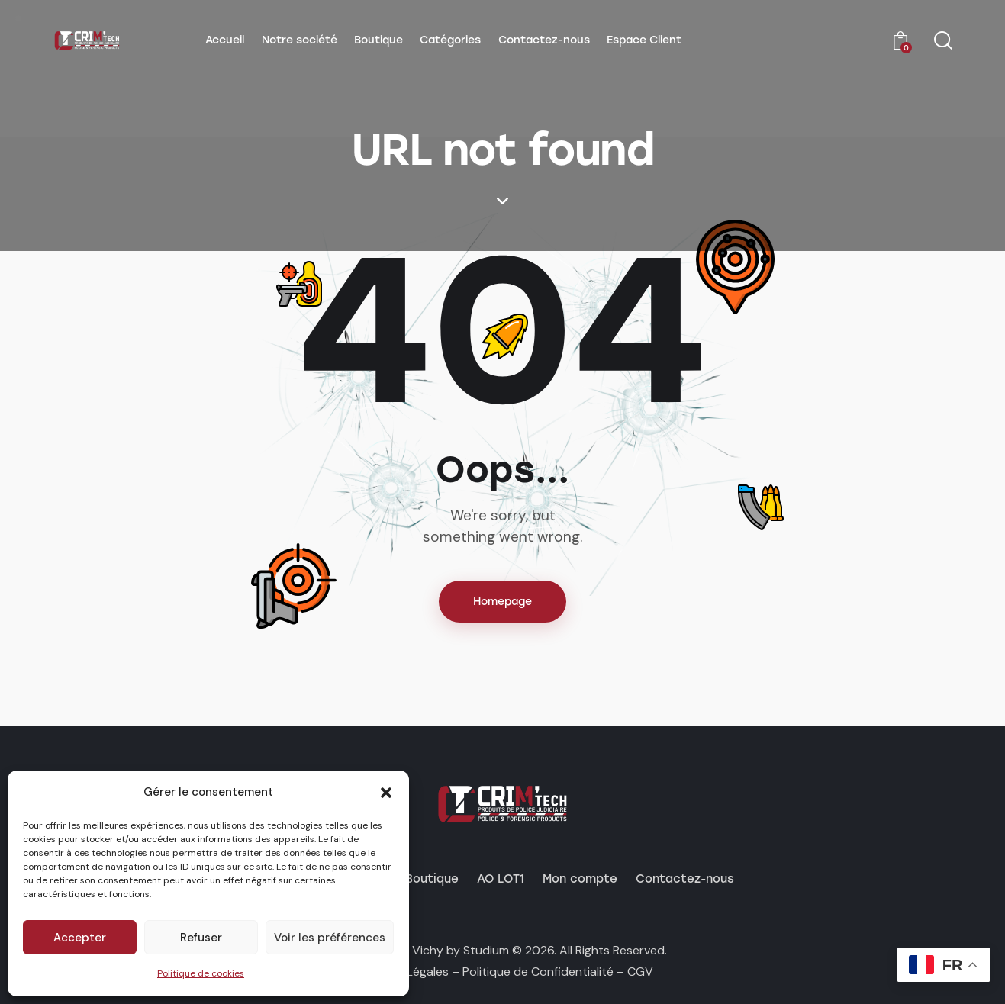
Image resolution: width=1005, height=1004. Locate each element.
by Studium (477, 950)
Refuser (201, 937)
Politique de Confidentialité (538, 972)
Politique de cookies (200, 973)
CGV (640, 972)
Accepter (79, 937)
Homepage (502, 601)
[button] (386, 792)
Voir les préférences (329, 937)
